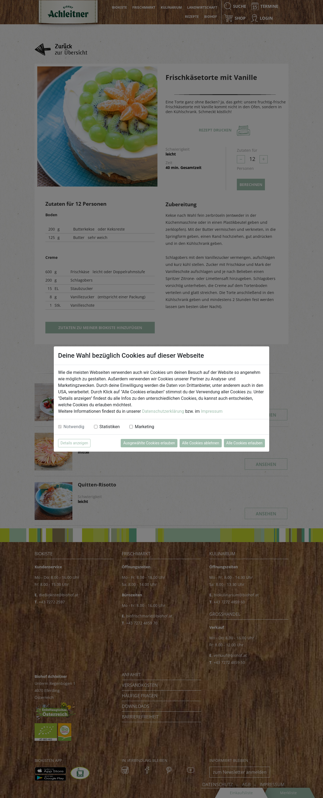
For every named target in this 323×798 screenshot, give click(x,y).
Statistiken (109, 426)
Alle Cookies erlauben (244, 443)
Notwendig (73, 426)
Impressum (212, 411)
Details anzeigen (74, 443)
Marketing (144, 426)
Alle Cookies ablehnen (200, 443)
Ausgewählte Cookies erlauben (149, 443)
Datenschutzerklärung (163, 411)
